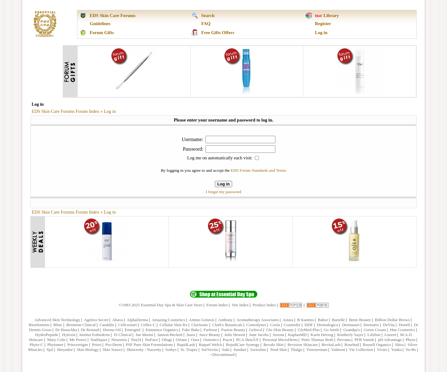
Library (331, 15)
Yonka (396, 349)
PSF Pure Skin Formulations (149, 344)
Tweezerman (316, 349)
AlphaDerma (137, 319)
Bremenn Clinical (81, 324)
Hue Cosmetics (402, 329)
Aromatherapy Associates (257, 319)
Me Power (77, 339)
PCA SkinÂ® (247, 339)
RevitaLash (331, 344)
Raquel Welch (210, 344)
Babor (323, 319)
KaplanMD (297, 334)
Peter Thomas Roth (317, 339)
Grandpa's (351, 329)
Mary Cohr (56, 339)
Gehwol (255, 329)
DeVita (389, 324)
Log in (321, 32)
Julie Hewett (234, 334)
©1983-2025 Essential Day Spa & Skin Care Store (160, 305)
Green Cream (375, 329)
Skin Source (112, 349)
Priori (96, 344)
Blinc (57, 324)
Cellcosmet (127, 324)
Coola (275, 324)
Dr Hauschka (66, 329)
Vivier (382, 349)
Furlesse (210, 329)
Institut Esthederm (94, 334)
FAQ (205, 23)
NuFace (151, 339)
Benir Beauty (360, 319)
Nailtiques (98, 339)
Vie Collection (361, 349)
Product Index (264, 305)
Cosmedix (292, 324)
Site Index (240, 305)
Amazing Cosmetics (168, 319)
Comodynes (256, 324)
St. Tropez (188, 349)
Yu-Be (410, 349)
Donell (404, 324)
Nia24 (136, 339)
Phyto (410, 339)
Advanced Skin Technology (57, 319)
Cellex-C (148, 324)
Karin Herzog (322, 334)
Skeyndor (65, 349)
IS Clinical (122, 334)
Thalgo (296, 349)
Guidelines (100, 23)
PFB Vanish (364, 339)
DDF (309, 324)
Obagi (167, 339)
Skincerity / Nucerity (144, 349)
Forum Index (217, 305)
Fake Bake (191, 329)
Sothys (170, 349)
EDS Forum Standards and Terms (258, 170)
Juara (191, 334)
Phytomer (55, 344)
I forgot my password (223, 191)
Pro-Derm (113, 344)
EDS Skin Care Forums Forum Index (65, 111)
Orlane (181, 339)
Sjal (50, 349)
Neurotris (119, 339)
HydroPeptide (46, 334)
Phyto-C (36, 344)
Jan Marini (144, 334)
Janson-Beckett (170, 334)
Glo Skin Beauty (280, 329)
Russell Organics (377, 344)
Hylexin (68, 334)
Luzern (390, 334)
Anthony (225, 319)
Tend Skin (278, 349)
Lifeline (374, 334)
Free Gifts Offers (217, 32)
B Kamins (305, 319)
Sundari (239, 349)
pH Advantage (390, 339)
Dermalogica (327, 324)
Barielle (338, 319)
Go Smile (331, 329)
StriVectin (209, 349)
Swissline (258, 349)
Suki (225, 349)
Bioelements (39, 324)
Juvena (278, 334)
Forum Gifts (102, 32)
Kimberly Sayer (350, 334)
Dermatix (371, 324)
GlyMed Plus (309, 329)
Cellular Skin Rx (173, 324)
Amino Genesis (201, 319)
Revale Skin (274, 344)
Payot (227, 339)
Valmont (338, 349)
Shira (399, 344)
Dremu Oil (112, 329)
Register (323, 23)
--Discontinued (222, 354)
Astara (287, 319)
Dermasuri (350, 324)
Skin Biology (88, 349)
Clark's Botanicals (227, 324)
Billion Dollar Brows (392, 319)
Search (207, 15)
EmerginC (133, 329)
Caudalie (107, 324)
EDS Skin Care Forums (113, 15)
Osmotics (211, 339)
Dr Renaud (90, 329)
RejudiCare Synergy (243, 344)
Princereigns (77, 344)
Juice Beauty (209, 334)
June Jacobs (259, 334)
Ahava (117, 319)
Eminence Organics (162, 329)
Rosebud (352, 344)
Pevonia (343, 339)
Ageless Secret (96, 319)
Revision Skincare (302, 344)
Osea (195, 339)
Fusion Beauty (233, 329)
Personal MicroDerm (280, 339)
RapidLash (186, 344)
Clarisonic (199, 324)
